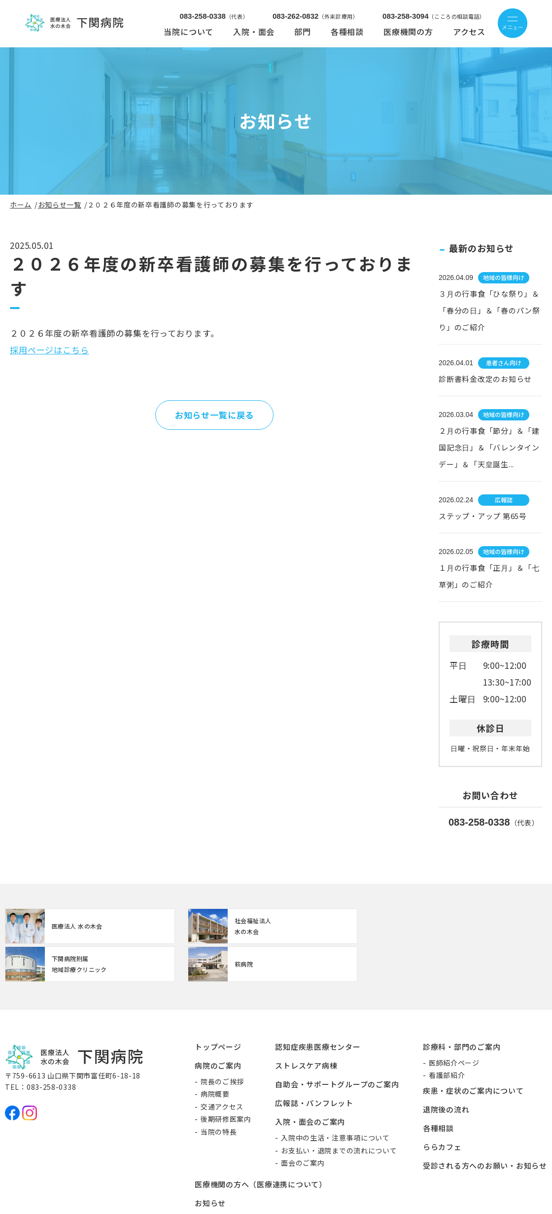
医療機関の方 (408, 31)
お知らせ (210, 1167)
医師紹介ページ (454, 1026)
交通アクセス (222, 1070)
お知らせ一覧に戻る (214, 415)
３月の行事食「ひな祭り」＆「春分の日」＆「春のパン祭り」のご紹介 (489, 310)
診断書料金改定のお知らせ (485, 379)
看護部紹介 (447, 1039)
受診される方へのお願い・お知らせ (485, 1129)
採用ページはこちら (49, 350)
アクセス (469, 31)
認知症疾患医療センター (317, 1010)
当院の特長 (219, 1095)
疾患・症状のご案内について (473, 1054)
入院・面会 (254, 31)
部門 (302, 31)
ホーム (21, 204)
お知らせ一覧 (59, 204)
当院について (188, 31)
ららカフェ (442, 1110)
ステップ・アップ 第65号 (483, 516)
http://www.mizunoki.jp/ (64, 928)
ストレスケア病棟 (306, 1029)
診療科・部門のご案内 (462, 1010)
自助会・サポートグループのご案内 (337, 1047)
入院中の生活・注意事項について (335, 1101)
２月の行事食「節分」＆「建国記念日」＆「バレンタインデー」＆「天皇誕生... (489, 447)
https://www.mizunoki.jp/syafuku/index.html (202, 928)
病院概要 (215, 1058)
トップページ (218, 1010)
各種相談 (347, 31)
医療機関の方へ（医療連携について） (261, 1148)
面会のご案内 (302, 1126)
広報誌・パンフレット (314, 1066)
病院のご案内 (218, 1029)
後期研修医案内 (226, 1083)
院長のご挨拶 (222, 1045)
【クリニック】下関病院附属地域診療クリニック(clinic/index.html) (340, 928)
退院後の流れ (446, 1073)
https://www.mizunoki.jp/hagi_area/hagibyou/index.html (478, 928)
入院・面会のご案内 (310, 1085)
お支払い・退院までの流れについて (339, 1114)
